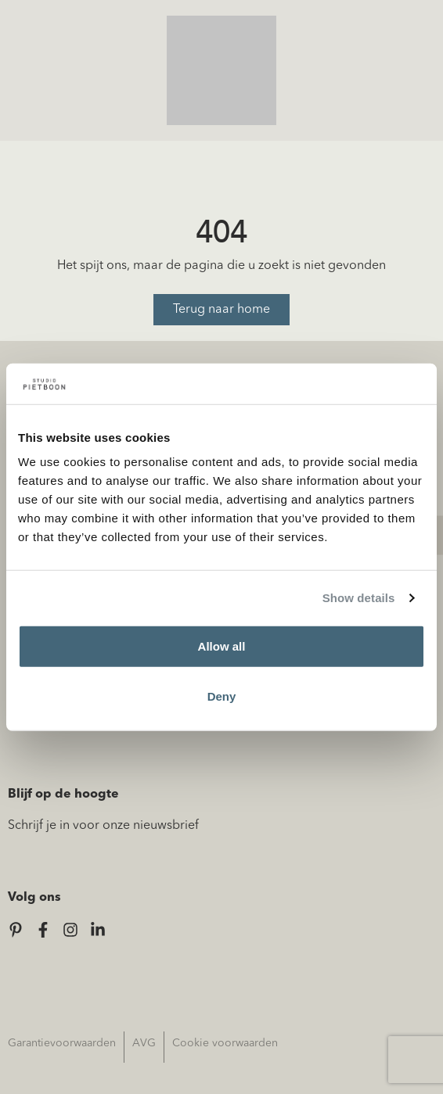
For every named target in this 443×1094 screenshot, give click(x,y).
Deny (221, 696)
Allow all (222, 646)
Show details (358, 597)
